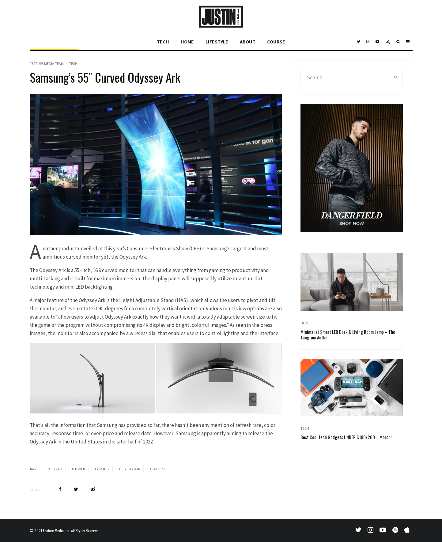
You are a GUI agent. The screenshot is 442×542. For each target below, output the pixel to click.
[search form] (345, 77)
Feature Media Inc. (56, 530)
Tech (163, 42)
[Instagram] (367, 41)
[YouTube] (377, 41)
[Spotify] (395, 529)
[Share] (60, 489)
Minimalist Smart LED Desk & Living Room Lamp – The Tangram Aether (347, 335)
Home (187, 42)
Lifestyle (217, 42)
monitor (102, 469)
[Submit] (92, 489)
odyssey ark (130, 469)
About (247, 42)
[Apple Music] (407, 529)
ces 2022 (56, 469)
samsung (159, 469)
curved (79, 469)
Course (276, 42)
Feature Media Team (47, 63)
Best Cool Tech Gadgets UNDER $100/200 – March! (345, 437)
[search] (396, 77)
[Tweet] (76, 489)
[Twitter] (358, 41)
